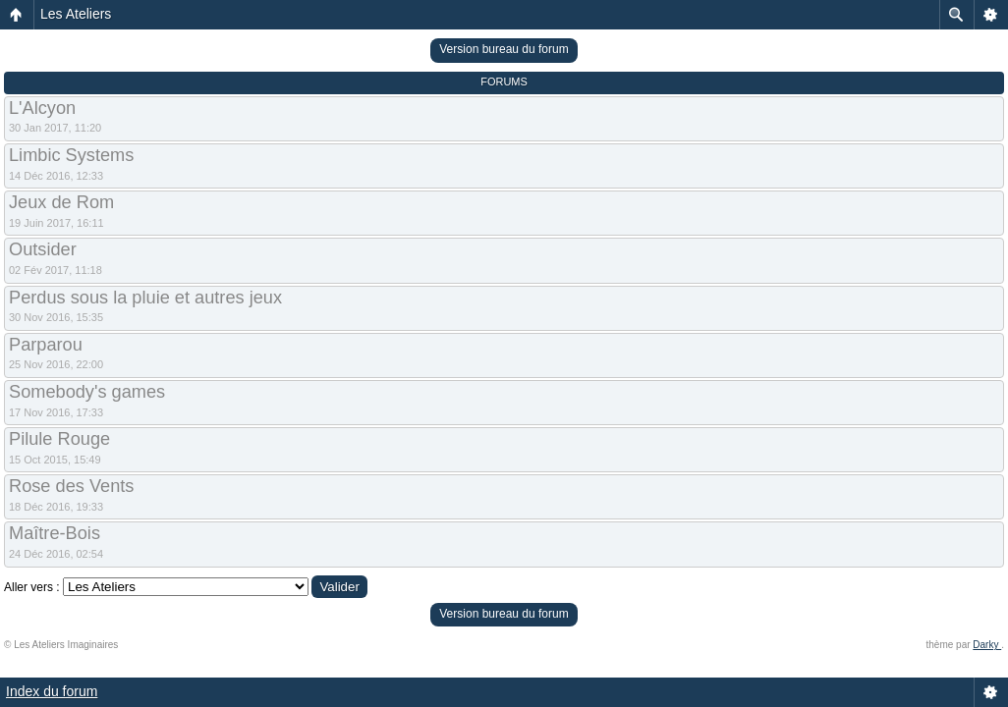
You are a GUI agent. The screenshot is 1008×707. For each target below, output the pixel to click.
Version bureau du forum (503, 49)
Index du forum (51, 691)
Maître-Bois (54, 533)
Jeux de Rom (61, 202)
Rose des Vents (71, 486)
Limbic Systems (71, 155)
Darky (987, 644)
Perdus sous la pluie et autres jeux (145, 297)
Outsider (43, 249)
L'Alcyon (42, 108)
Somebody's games (87, 392)
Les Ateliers (75, 14)
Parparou (46, 344)
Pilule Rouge (59, 439)
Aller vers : (32, 587)
